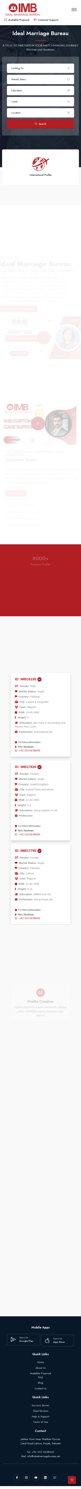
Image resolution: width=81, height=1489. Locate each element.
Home (40, 1362)
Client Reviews (40, 1411)
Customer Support (46, 20)
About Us (40, 1368)
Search (40, 124)
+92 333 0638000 (29, 750)
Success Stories (40, 1405)
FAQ (40, 1377)
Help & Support (40, 1416)
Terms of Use (40, 1422)
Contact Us (40, 1388)
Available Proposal (16, 20)
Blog (40, 1383)
